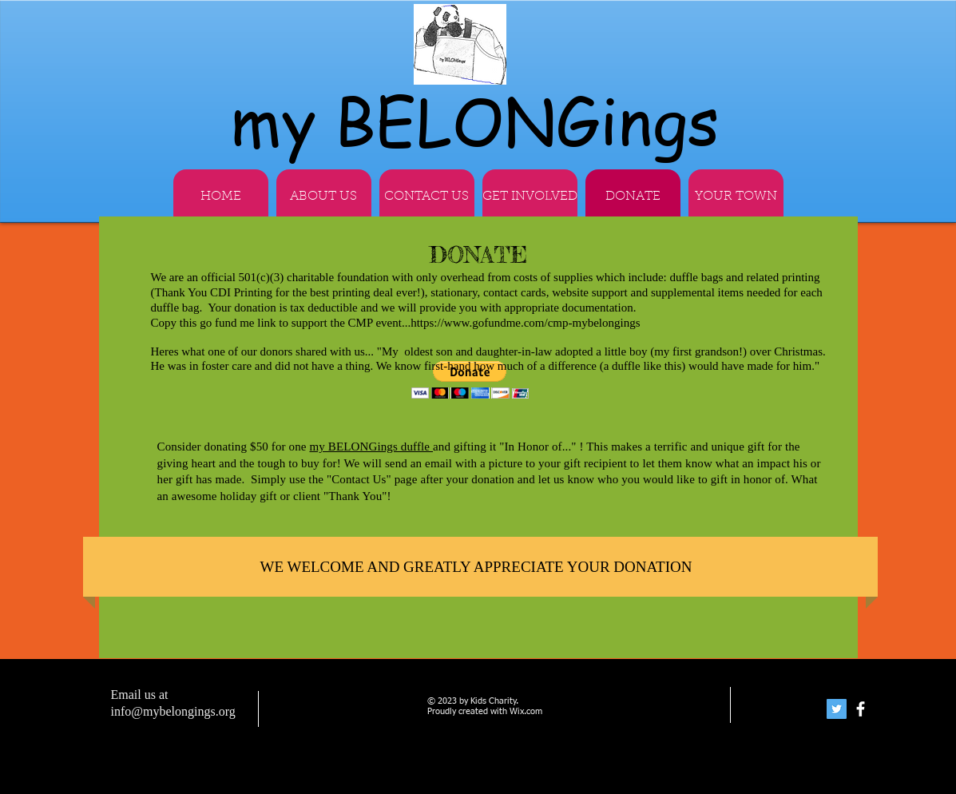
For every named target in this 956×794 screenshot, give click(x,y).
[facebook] (861, 709)
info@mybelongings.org (173, 711)
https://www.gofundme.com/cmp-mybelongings (527, 322)
